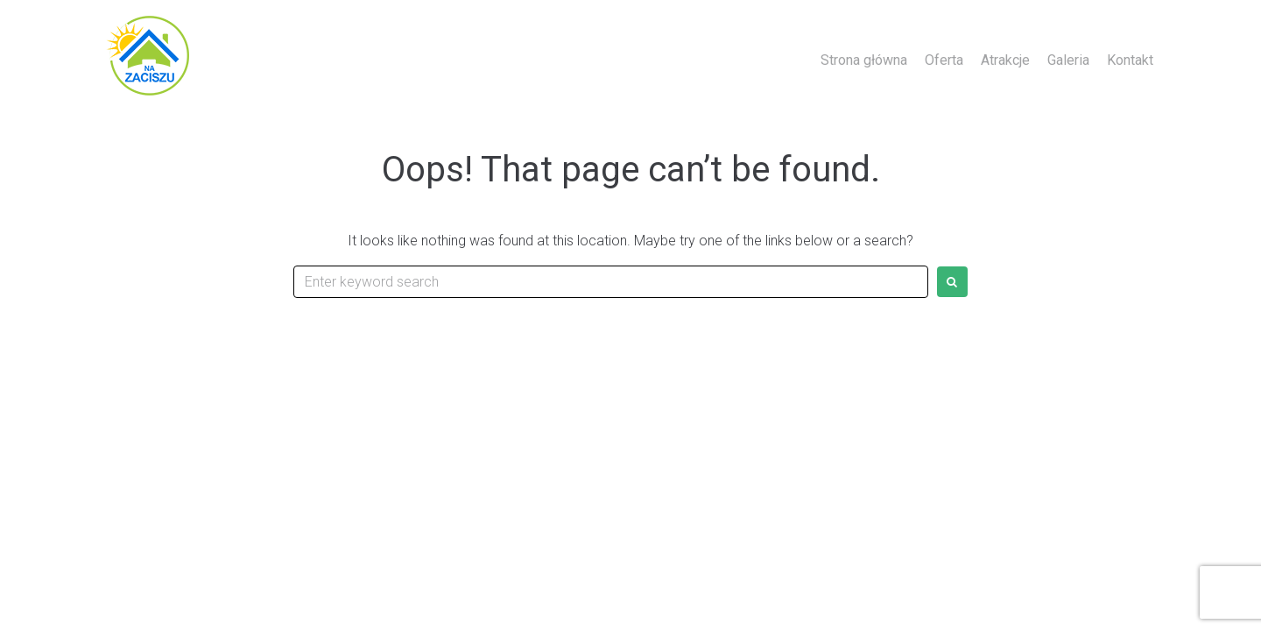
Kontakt (1130, 60)
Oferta (944, 60)
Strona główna (864, 60)
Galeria (1068, 60)
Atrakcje (1005, 60)
